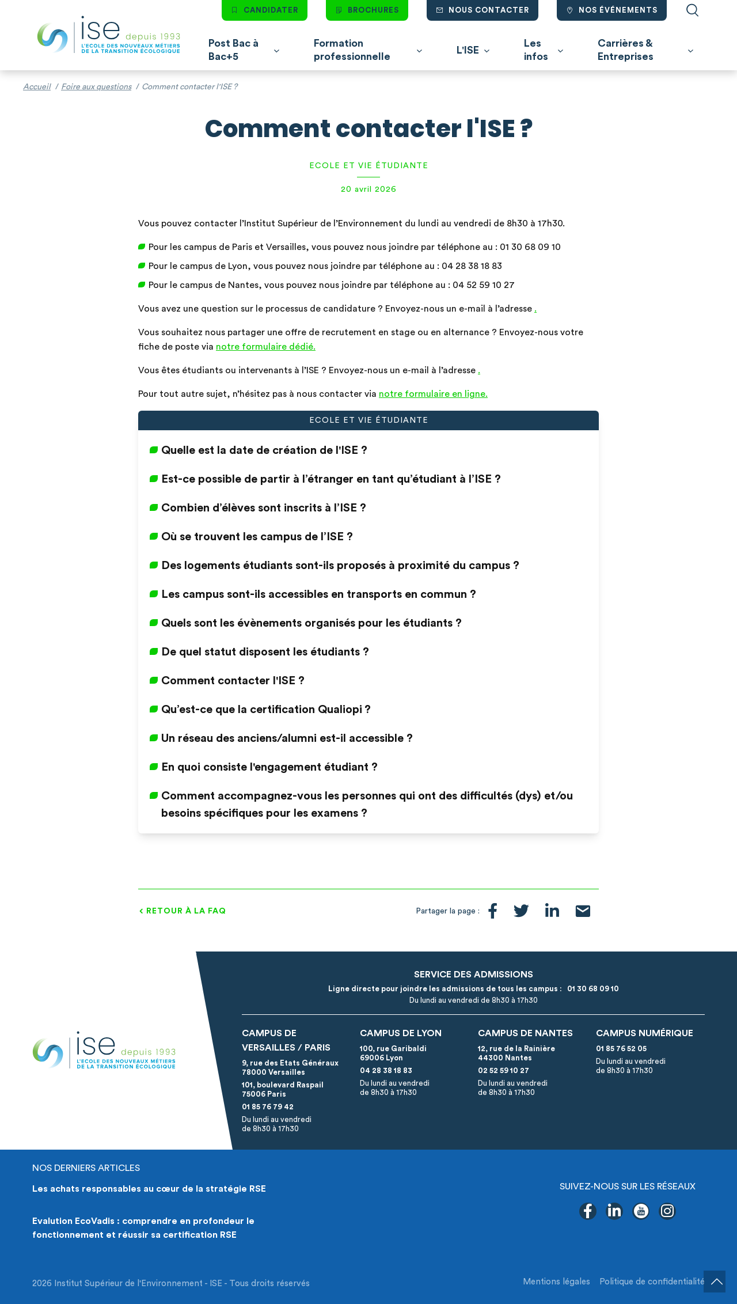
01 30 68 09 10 (591, 988)
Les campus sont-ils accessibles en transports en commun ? (318, 594)
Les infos (536, 50)
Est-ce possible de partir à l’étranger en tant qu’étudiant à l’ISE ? (331, 479)
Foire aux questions (96, 87)
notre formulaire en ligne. (433, 394)
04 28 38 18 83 (386, 1070)
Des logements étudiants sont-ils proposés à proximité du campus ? (340, 565)
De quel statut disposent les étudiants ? (265, 652)
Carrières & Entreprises (626, 50)
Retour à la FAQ (186, 911)
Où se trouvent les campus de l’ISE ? (257, 537)
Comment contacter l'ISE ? (233, 681)
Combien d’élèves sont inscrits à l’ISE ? (263, 508)
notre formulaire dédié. (266, 346)
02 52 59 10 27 (503, 1070)
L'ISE (468, 50)
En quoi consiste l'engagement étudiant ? (269, 767)
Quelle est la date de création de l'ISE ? (264, 450)
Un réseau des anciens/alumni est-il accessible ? (287, 738)
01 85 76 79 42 (268, 1106)
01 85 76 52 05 (621, 1048)
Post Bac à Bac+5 (233, 50)
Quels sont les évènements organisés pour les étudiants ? (311, 623)
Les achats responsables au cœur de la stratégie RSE (149, 1188)
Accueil (37, 87)
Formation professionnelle (352, 50)
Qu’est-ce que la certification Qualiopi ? (266, 709)
